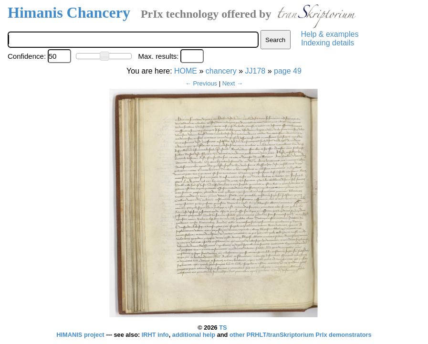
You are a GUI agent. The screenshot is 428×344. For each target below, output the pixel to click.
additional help (194, 334)
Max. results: (158, 56)
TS (223, 327)
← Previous (201, 83)
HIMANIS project (81, 334)
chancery (221, 71)
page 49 (288, 71)
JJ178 (255, 71)
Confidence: (27, 56)
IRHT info (155, 334)
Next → (232, 83)
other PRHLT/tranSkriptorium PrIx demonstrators (301, 334)
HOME (185, 71)
